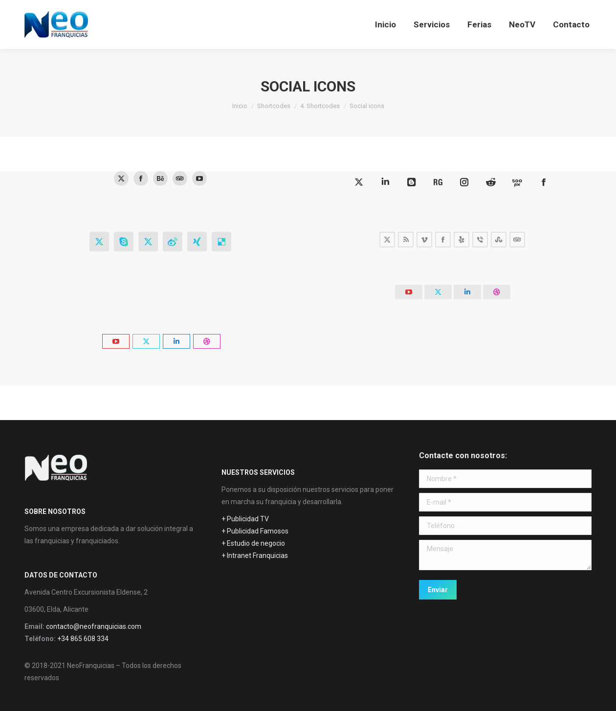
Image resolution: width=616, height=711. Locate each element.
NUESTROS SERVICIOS (258, 472)
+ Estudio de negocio (253, 543)
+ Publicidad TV (245, 519)
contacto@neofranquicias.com (93, 626)
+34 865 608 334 (83, 639)
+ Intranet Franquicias (254, 555)
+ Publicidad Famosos (254, 531)
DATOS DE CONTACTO (60, 575)
